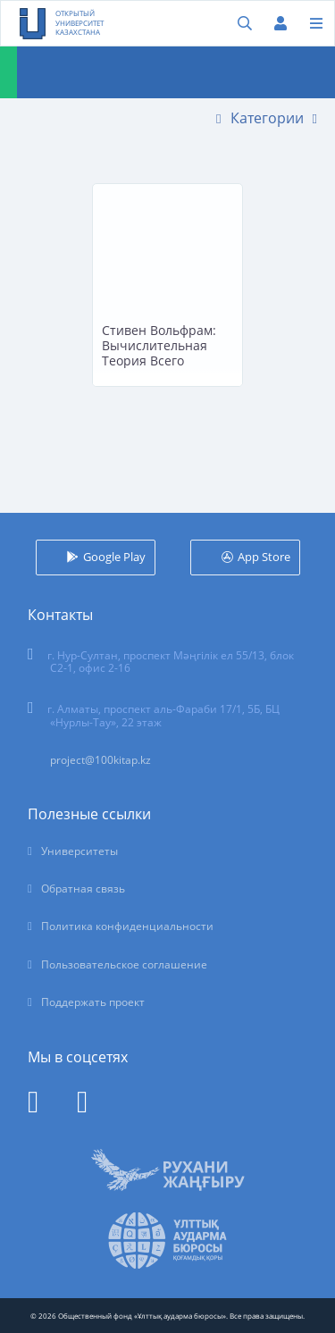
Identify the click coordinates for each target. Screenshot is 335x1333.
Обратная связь (83, 888)
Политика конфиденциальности (127, 926)
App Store (264, 557)
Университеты (79, 851)
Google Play (114, 557)
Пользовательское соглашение (124, 964)
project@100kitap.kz (100, 759)
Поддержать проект (93, 1002)
